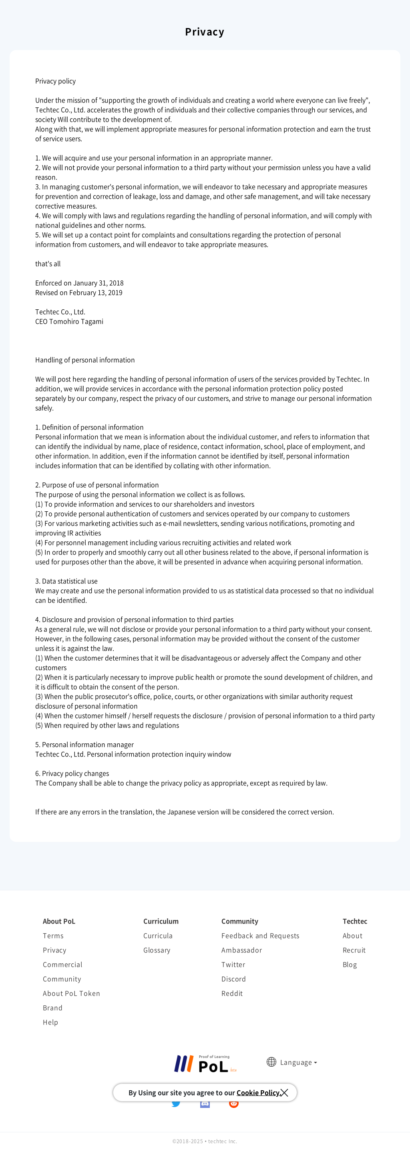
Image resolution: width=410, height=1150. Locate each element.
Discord (233, 978)
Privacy (54, 949)
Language (296, 1062)
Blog (350, 964)
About (353, 935)
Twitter (233, 964)
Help (50, 1022)
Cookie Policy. (259, 1092)
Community (62, 978)
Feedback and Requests (260, 935)
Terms (53, 935)
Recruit (354, 949)
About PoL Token (71, 993)
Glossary (157, 949)
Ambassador (241, 949)
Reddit (232, 993)
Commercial (62, 964)
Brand (52, 1007)
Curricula (158, 935)
